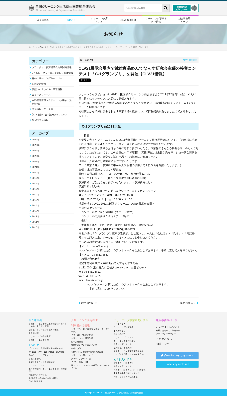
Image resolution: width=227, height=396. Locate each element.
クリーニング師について (82, 355)
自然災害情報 (39, 83)
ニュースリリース (41, 94)
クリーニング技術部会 (124, 327)
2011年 (35, 222)
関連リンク (162, 343)
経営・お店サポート (123, 366)
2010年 (35, 227)
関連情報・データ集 (42, 109)
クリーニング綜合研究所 (40, 336)
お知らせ (71, 20)
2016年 (35, 194)
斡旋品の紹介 (120, 334)
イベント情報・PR (79, 362)
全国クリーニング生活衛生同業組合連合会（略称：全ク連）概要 (48, 325)
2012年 (35, 216)
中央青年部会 (120, 331)
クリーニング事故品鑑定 (125, 341)
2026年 (35, 139)
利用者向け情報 (128, 20)
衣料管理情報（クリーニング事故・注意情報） (52, 102)
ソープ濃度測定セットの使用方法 (129, 354)
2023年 (35, 156)
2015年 (35, 200)
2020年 (35, 172)
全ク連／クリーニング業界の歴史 (44, 330)
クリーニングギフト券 (81, 359)
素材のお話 (76, 348)
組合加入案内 (120, 324)
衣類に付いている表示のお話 (84, 345)
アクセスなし (164, 338)
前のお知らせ (88, 303)
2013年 (35, 211)
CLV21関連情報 (190, 60)
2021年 (35, 167)
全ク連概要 (43, 20)
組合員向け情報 (123, 359)
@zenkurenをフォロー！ (177, 355)
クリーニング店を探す (99, 20)
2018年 (35, 183)
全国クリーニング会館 (39, 340)
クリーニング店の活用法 (82, 335)
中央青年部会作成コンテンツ (127, 373)
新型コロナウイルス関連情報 (47, 89)
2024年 (35, 150)
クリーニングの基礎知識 (82, 338)
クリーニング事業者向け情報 (156, 20)
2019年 (35, 178)
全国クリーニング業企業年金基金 (129, 351)
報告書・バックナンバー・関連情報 (130, 370)
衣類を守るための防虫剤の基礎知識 (87, 352)
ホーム (32, 47)
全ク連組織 (34, 333)
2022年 (35, 161)
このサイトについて (168, 326)
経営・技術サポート (123, 344)
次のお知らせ (189, 303)
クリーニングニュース (124, 337)
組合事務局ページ (184, 20)
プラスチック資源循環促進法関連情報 (52, 67)
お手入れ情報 (77, 342)
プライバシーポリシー (166, 334)
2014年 (35, 205)
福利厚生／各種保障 (123, 348)
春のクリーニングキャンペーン (48, 78)
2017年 (35, 189)
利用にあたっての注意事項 (126, 377)
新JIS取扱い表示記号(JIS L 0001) (49, 114)
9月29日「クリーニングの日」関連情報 (52, 73)
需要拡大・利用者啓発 (124, 363)
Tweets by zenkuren (177, 364)
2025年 (35, 145)
